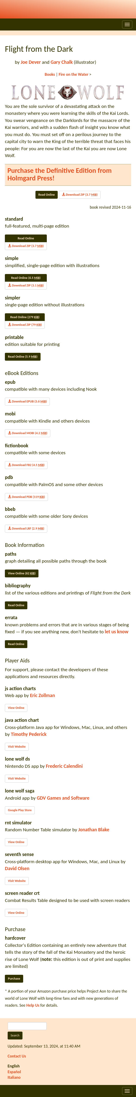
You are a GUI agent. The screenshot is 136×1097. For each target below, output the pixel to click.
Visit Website (16, 747)
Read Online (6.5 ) (26, 278)
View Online (16, 708)
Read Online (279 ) (24, 317)
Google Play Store (20, 810)
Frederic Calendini (64, 766)
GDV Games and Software (63, 798)
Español (14, 1071)
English (14, 1066)
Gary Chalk (62, 62)
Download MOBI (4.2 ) (27, 433)
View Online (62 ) (21, 573)
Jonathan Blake (93, 830)
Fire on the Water (73, 74)
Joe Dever (31, 62)
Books (50, 74)
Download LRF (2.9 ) (26, 528)
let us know (116, 632)
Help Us (33, 1005)
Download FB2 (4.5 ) (26, 465)
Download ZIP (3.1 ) (26, 285)
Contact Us (17, 1056)
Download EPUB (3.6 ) (27, 401)
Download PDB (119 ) (26, 497)
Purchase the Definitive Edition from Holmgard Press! (59, 174)
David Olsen (17, 868)
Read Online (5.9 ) (22, 357)
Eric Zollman (42, 695)
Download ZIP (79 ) (25, 325)
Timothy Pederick (29, 734)
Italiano (14, 1077)
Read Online (46, 195)
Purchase (14, 979)
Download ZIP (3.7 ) (80, 195)
